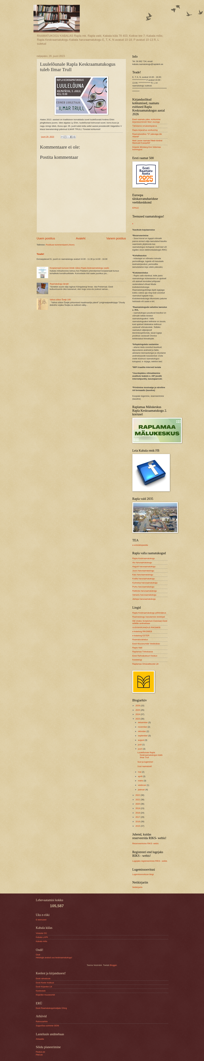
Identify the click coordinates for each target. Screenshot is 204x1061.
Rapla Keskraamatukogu (143, 558)
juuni (140, 749)
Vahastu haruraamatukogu (144, 595)
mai (140, 772)
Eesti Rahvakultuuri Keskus (144, 656)
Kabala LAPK (42, 937)
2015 (138, 826)
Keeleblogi (137, 660)
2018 (138, 813)
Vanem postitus (116, 238)
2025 (138, 710)
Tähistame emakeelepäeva (144, 126)
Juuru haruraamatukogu (143, 570)
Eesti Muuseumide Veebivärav (146, 643)
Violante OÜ (41, 933)
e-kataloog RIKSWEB (142, 631)
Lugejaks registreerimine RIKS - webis (149, 861)
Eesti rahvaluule (43, 978)
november (143, 727)
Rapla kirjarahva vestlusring (145, 130)
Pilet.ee (39, 1055)
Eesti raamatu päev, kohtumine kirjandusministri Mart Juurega (146, 120)
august (141, 740)
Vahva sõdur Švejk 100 (60, 299)
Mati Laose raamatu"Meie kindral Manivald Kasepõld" (147, 141)
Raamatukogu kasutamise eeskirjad (148, 617)
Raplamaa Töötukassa (142, 651)
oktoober (142, 731)
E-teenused (41, 919)
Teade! (40, 254)
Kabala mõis (41, 941)
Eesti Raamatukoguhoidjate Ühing (51, 1008)
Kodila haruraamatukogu (143, 578)
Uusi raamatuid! (144, 766)
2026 (138, 705)
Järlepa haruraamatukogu (144, 599)
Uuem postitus (46, 238)
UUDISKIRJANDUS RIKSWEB (146, 627)
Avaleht (80, 238)
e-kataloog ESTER (140, 635)
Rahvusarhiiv (42, 1021)
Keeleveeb (41, 991)
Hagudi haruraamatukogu (144, 566)
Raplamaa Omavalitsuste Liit (145, 664)
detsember (143, 722)
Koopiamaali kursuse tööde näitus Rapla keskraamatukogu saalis (79, 268)
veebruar (142, 785)
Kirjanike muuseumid (45, 995)
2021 (138, 799)
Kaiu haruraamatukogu (142, 574)
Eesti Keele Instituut (45, 982)
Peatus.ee (40, 1052)
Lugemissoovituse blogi (143, 874)
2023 (138, 719)
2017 (138, 817)
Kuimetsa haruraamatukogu (145, 583)
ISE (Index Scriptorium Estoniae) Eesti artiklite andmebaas (149, 622)
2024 (138, 714)
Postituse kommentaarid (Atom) (60, 245)
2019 (138, 808)
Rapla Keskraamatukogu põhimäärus (149, 613)
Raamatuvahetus (140, 639)
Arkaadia (40, 1039)
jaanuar (141, 789)
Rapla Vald (137, 647)
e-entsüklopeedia (140, 545)
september (143, 735)
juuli (140, 744)
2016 (138, 821)
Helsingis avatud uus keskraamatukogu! (54, 957)
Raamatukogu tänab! (59, 284)
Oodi (38, 954)
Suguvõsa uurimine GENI (47, 1025)
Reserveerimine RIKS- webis (145, 843)
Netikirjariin (137, 887)
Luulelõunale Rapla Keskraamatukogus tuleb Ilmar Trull (150, 755)
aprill (140, 776)
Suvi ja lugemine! (145, 762)
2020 (138, 804)
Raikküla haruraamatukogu (144, 591)
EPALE (135, 208)
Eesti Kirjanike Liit (44, 986)
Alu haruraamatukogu (142, 562)
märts (141, 780)
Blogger (113, 965)
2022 (138, 795)
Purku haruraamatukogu (143, 587)
